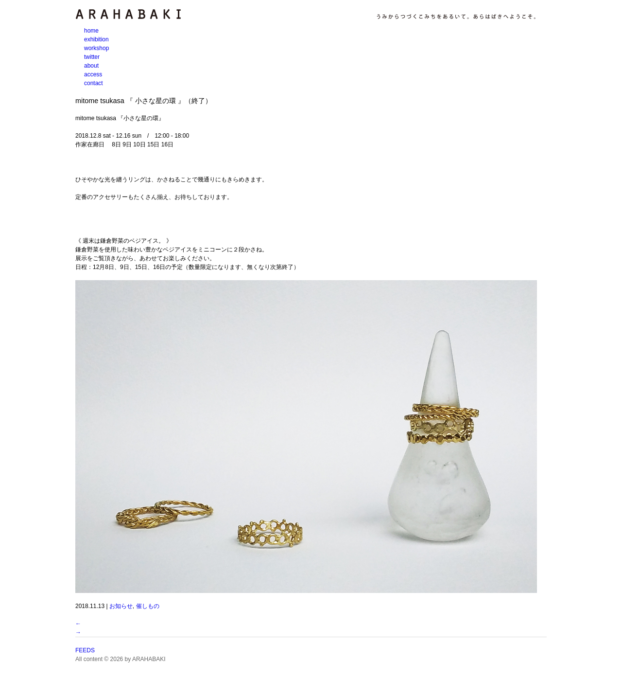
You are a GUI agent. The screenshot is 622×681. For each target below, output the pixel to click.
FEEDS (85, 650)
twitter (92, 57)
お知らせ (121, 606)
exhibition (96, 39)
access (93, 74)
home (91, 30)
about (91, 65)
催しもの (147, 606)
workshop (96, 48)
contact (93, 83)
